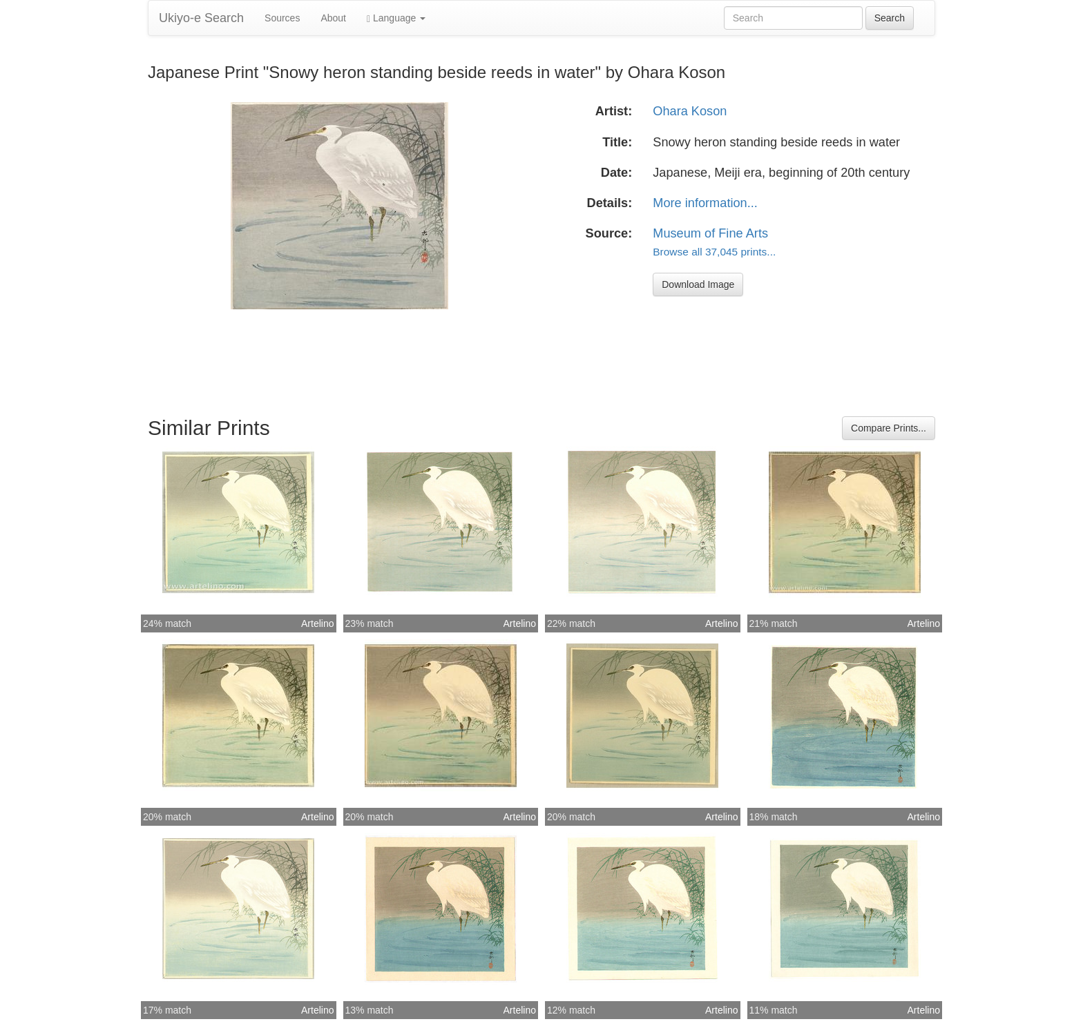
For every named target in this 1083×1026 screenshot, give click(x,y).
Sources (282, 17)
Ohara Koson (690, 111)
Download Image (698, 284)
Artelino (317, 623)
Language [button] (396, 18)
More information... (705, 203)
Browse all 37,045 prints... (714, 252)
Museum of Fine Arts (710, 233)
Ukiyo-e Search (201, 18)
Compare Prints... (888, 428)
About (333, 17)
